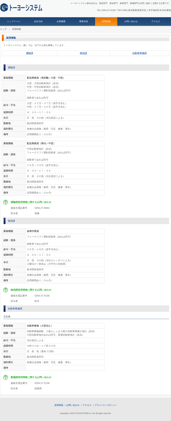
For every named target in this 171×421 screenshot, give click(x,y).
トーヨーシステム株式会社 (23, 7)
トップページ (13, 21)
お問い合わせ (131, 21)
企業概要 (61, 21)
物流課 (83, 53)
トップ (3, 29)
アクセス (155, 21)
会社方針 (38, 21)
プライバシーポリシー (105, 405)
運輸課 (29, 53)
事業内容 (83, 21)
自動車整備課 (139, 53)
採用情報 (106, 21)
